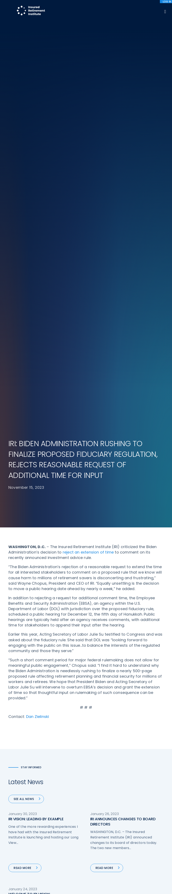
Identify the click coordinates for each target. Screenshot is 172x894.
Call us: (13, 842)
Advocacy (56, 801)
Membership (99, 850)
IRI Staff (136, 809)
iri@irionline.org (21, 862)
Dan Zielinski (37, 338)
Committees (99, 842)
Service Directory (102, 857)
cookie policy (121, 881)
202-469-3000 (20, 849)
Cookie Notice (141, 840)
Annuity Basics (100, 821)
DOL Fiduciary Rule (103, 801)
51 (107, 595)
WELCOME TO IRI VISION (29, 516)
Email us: (15, 855)
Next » (136, 595)
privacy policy (100, 881)
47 (69, 595)
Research (56, 847)
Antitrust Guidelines (145, 848)
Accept (87, 887)
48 (79, 595)
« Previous (39, 595)
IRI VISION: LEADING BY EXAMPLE (35, 440)
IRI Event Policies (142, 824)
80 (123, 595)
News (53, 862)
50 (97, 595)
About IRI (137, 801)
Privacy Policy (141, 832)
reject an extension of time (88, 174)
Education (56, 854)
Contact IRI (139, 816)
